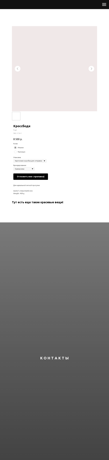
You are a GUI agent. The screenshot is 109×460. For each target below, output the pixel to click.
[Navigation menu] (104, 4)
